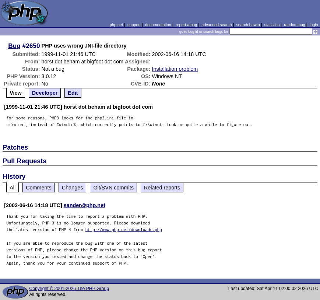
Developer (45, 93)
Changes (72, 188)
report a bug (186, 24)
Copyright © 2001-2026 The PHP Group (69, 288)
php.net (116, 24)
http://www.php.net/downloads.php (123, 229)
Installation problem (175, 69)
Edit (73, 93)
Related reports (162, 188)
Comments (39, 188)
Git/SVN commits (113, 188)
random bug (294, 24)
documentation (158, 24)
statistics (271, 24)
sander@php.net (84, 205)
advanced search (216, 24)
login (314, 24)
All (12, 188)
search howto (248, 24)
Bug (14, 45)
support (134, 24)
